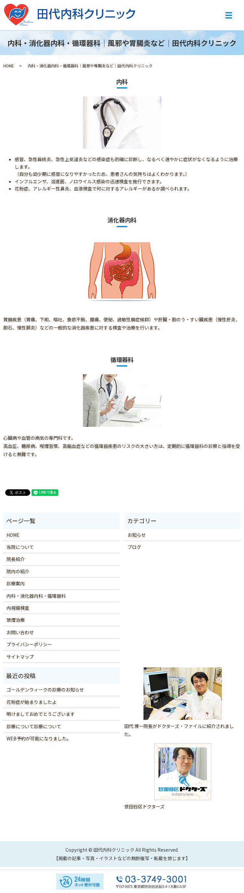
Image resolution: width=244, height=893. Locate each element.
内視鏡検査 (18, 608)
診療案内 (16, 583)
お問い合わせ (20, 632)
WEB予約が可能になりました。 (39, 738)
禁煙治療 (16, 620)
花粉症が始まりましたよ (32, 702)
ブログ (134, 547)
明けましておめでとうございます (41, 714)
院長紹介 (16, 559)
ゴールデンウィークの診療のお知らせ (45, 689)
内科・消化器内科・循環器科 (36, 596)
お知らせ (137, 535)
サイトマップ (20, 656)
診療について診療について (34, 726)
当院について (20, 547)
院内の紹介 (18, 571)
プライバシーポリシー (29, 644)
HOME (8, 65)
